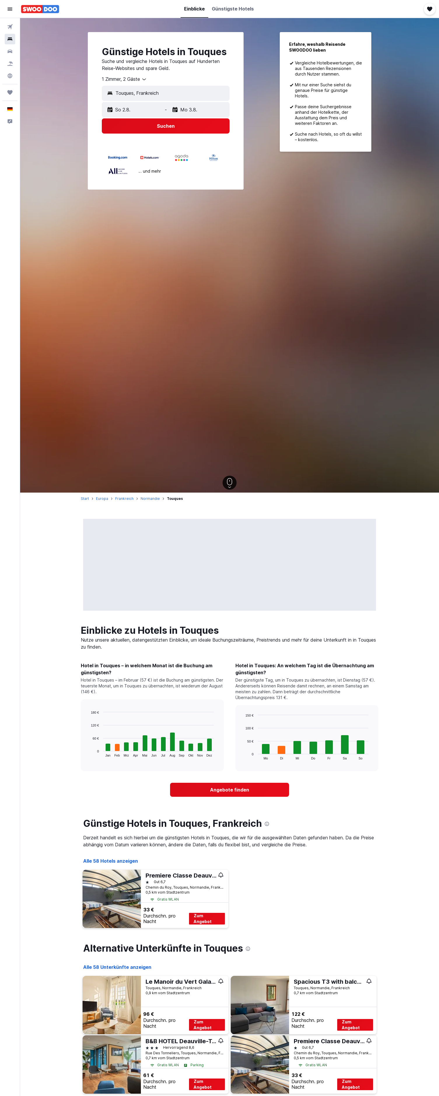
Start (85, 498)
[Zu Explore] (10, 76)
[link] (229, 790)
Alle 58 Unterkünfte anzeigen (117, 967)
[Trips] (10, 92)
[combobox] (124, 79)
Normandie (150, 498)
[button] (10, 9)
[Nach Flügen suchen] (10, 27)
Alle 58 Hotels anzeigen (110, 861)
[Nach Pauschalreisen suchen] (10, 63)
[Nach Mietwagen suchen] (10, 51)
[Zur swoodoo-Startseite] (40, 9)
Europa (102, 498)
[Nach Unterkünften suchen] (10, 39)
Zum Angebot (202, 918)
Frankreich (124, 498)
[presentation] (267, 824)
